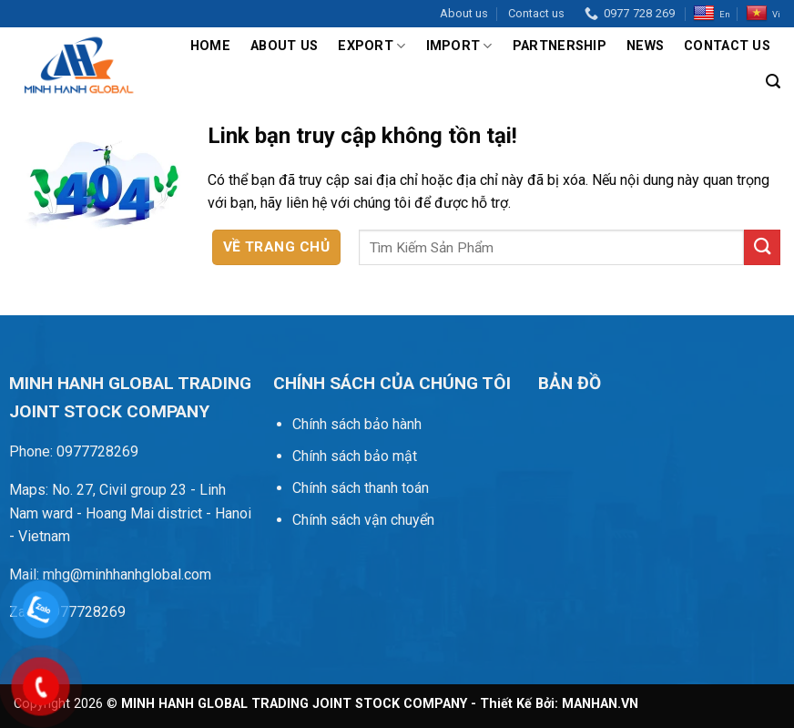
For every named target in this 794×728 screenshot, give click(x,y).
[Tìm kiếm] (773, 81)
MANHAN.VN (600, 704)
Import (459, 46)
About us (464, 13)
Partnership (559, 46)
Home (210, 46)
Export (371, 46)
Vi (763, 14)
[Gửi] (762, 247)
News (645, 46)
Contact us (536, 13)
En (711, 14)
